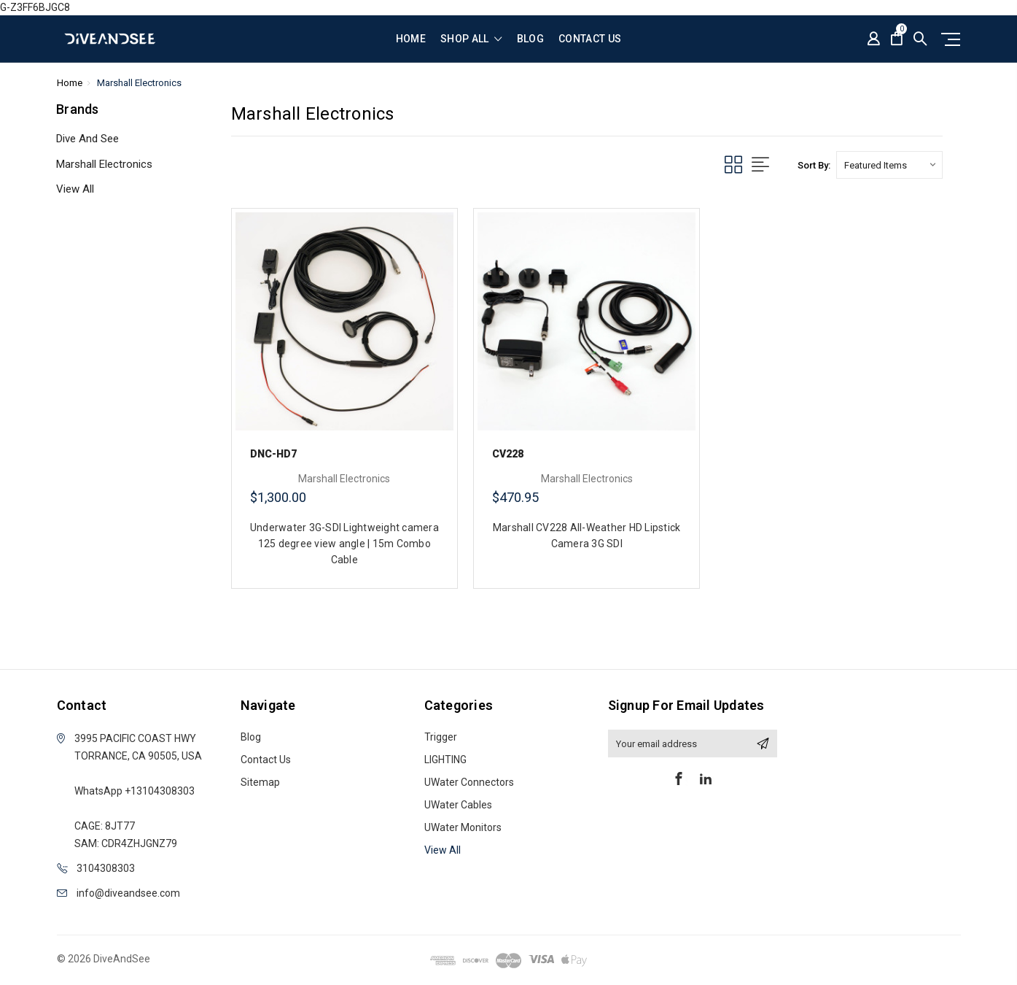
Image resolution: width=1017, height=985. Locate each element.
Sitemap (260, 782)
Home (411, 39)
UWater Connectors (469, 782)
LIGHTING (445, 759)
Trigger (440, 737)
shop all (471, 39)
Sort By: (814, 165)
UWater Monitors (463, 827)
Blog (530, 39)
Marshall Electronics (104, 164)
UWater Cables (458, 805)
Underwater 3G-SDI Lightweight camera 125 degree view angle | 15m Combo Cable (344, 543)
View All (75, 189)
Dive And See (87, 138)
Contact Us (590, 39)
